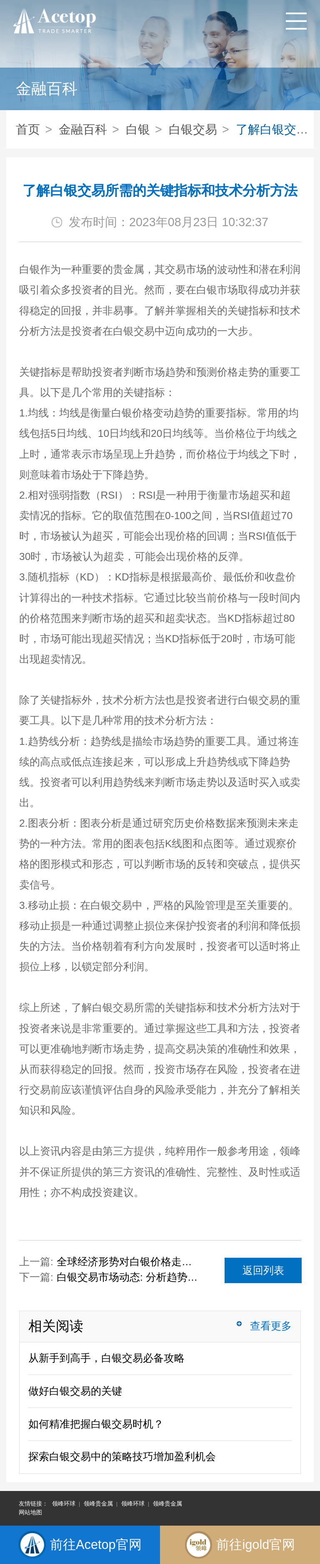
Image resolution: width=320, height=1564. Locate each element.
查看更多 (271, 1326)
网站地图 (30, 1512)
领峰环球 (63, 1503)
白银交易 (193, 129)
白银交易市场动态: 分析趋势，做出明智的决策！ (128, 1277)
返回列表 (263, 1270)
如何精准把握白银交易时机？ (96, 1424)
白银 (138, 129)
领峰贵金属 (98, 1503)
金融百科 (83, 129)
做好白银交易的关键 (75, 1391)
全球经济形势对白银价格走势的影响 (128, 1261)
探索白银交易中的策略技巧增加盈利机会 (122, 1456)
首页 (28, 129)
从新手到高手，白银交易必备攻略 (106, 1358)
